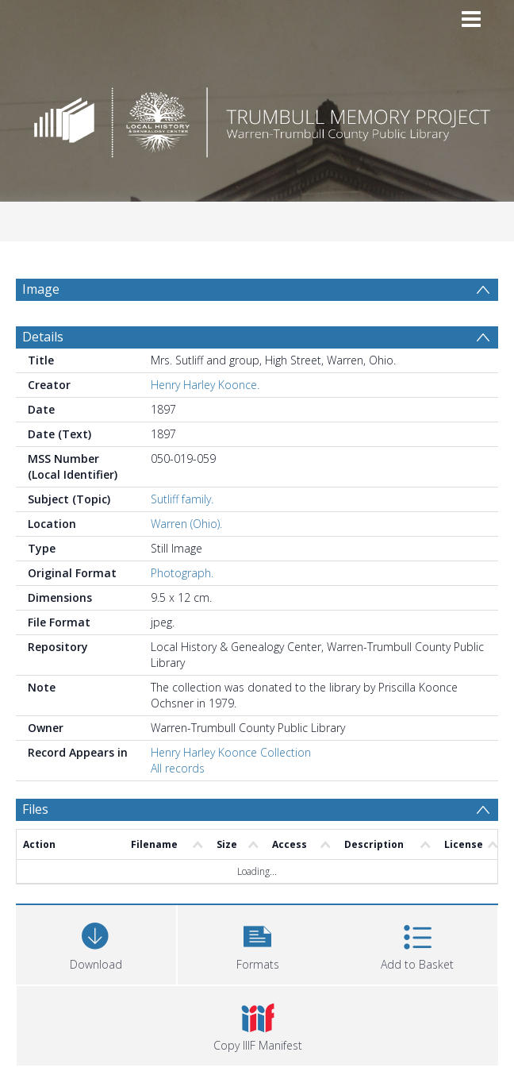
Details (42, 336)
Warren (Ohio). (186, 523)
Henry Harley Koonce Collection (231, 752)
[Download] (96, 943)
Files (35, 809)
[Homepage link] (256, 118)
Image (40, 289)
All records (178, 768)
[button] (258, 943)
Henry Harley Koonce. (205, 384)
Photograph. (182, 572)
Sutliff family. (182, 499)
